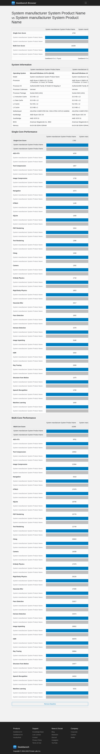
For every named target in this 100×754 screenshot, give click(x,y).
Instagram (55, 740)
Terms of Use (36, 743)
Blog (53, 732)
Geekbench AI (18, 735)
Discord (54, 737)
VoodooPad (17, 737)
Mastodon (55, 735)
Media (73, 737)
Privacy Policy (37, 740)
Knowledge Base (38, 732)
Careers (73, 735)
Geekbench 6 (17, 732)
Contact (35, 737)
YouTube (54, 743)
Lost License (36, 735)
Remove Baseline (50, 704)
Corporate (74, 732)
